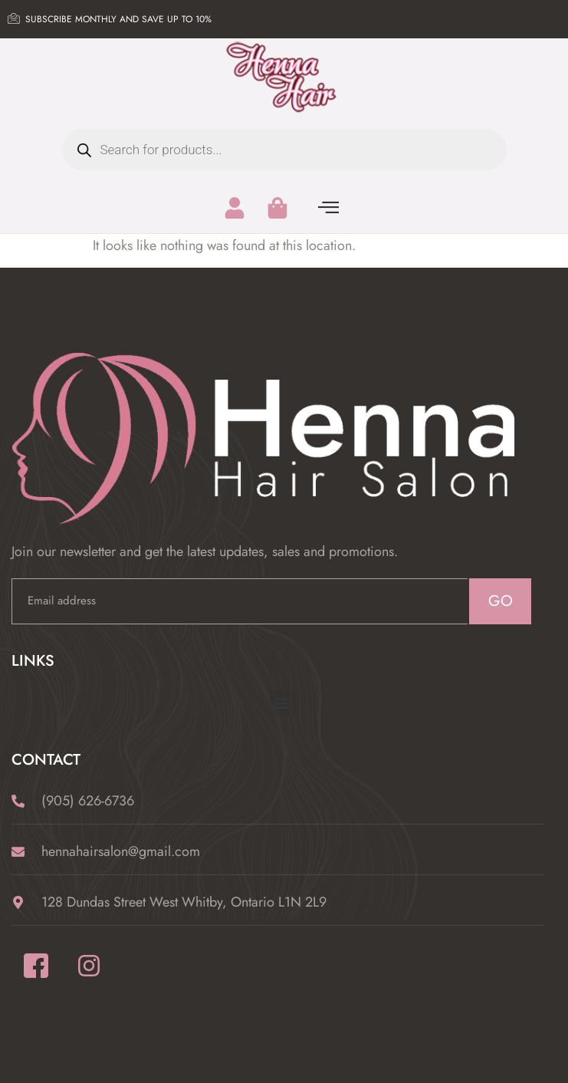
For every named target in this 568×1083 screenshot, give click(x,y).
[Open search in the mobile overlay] (284, 149)
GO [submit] (500, 601)
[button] (282, 703)
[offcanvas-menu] (328, 207)
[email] (239, 601)
